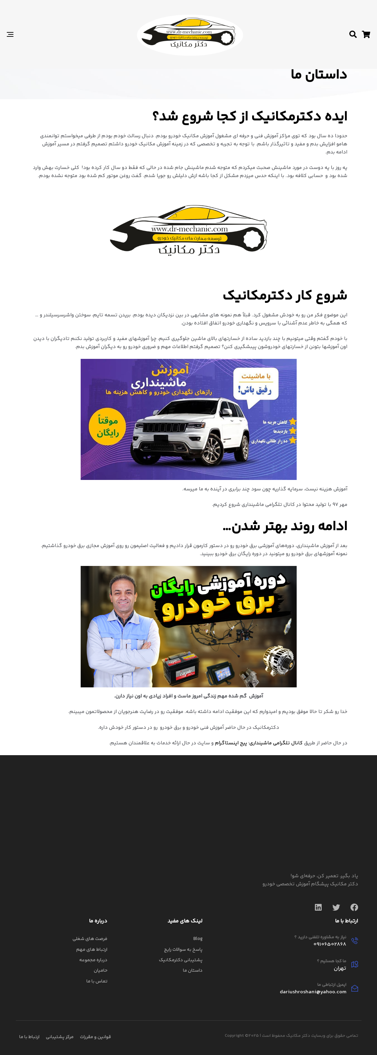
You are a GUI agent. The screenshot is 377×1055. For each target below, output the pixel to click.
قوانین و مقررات (95, 1037)
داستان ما (193, 970)
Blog (198, 939)
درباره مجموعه (93, 960)
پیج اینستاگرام (230, 743)
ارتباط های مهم (91, 949)
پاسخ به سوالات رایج (183, 949)
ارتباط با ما (29, 1037)
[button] (353, 34)
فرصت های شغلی (90, 939)
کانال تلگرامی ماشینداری (276, 743)
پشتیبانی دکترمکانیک (181, 960)
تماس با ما (96, 981)
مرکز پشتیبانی (60, 1037)
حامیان (100, 970)
